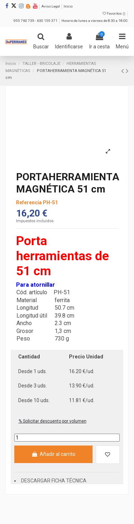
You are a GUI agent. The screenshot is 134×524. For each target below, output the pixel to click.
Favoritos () (114, 13)
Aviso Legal (51, 6)
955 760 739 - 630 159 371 (36, 21)
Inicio (68, 6)
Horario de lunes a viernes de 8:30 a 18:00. (95, 21)
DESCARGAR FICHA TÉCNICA (53, 480)
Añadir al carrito (53, 454)
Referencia (29, 202)
